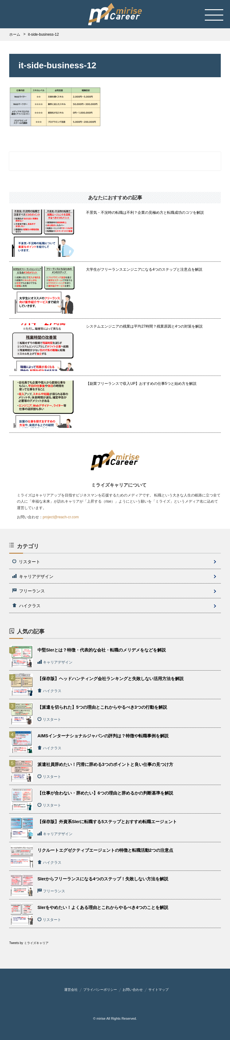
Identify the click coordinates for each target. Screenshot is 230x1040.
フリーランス (28, 590)
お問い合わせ (133, 989)
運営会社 (71, 989)
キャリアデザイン (32, 576)
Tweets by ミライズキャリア (29, 943)
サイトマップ (158, 989)
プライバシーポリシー (100, 989)
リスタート (26, 561)
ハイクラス (26, 605)
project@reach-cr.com (61, 517)
